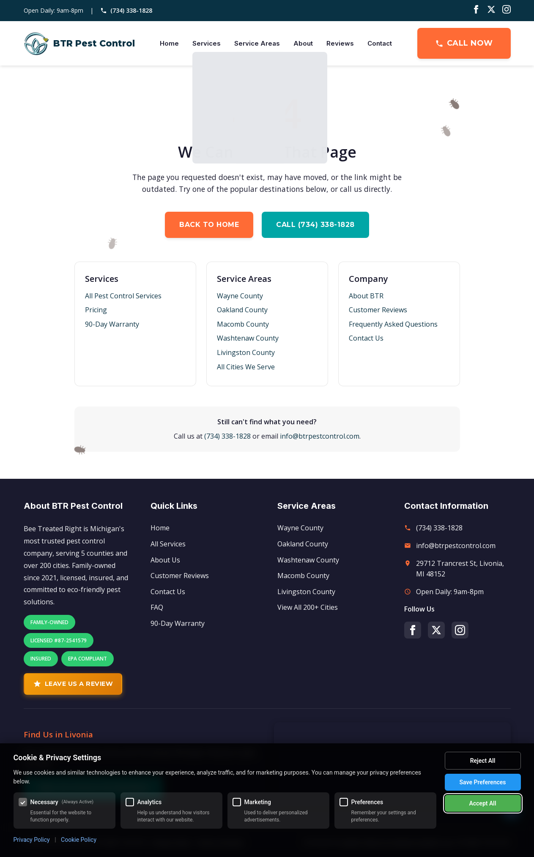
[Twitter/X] (491, 10)
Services (206, 43)
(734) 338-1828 (126, 10)
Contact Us (366, 338)
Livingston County (246, 352)
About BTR (366, 295)
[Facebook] (476, 10)
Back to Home (209, 225)
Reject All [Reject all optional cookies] (483, 760)
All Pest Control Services (123, 295)
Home (169, 43)
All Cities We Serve (246, 366)
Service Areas (257, 43)
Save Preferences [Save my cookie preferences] (483, 782)
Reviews (340, 43)
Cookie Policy (78, 839)
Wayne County (240, 295)
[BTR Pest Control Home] (79, 43)
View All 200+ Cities (307, 607)
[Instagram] (506, 10)
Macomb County (243, 324)
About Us (165, 560)
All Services (168, 544)
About (303, 43)
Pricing (96, 309)
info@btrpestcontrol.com (319, 436)
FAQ (157, 607)
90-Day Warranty (112, 324)
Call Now (464, 43)
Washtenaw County (248, 338)
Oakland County (242, 309)
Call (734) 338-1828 (315, 225)
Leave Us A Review (73, 684)
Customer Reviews (378, 309)
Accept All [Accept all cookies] (482, 803)
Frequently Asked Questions (393, 324)
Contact (379, 43)
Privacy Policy (32, 839)
